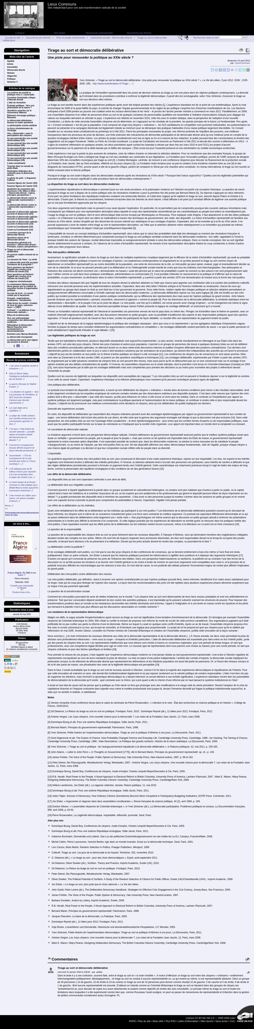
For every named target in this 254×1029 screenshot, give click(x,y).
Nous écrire (222, 1021)
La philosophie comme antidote (22, 126)
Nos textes (59, 33)
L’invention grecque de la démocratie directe (19, 234)
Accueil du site (12, 37)
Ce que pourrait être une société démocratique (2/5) (22, 154)
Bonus (8, 506)
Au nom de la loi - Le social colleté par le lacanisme (20, 294)
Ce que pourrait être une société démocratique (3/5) (22, 149)
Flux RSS (171, 1021)
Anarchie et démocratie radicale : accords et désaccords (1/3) (22, 223)
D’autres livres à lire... (21, 592)
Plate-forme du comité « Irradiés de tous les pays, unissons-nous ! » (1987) (22, 305)
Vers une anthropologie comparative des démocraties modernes (21, 320)
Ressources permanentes (99, 33)
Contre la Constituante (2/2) (20, 227)
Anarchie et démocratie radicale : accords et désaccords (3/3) (22, 213)
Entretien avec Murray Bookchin (22, 334)
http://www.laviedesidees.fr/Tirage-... (112, 83)
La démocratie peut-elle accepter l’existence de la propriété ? (22, 264)
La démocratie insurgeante (19, 337)
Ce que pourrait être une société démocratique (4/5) (22, 144)
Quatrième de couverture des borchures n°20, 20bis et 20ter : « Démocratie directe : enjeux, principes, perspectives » (22, 192)
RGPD (132, 1021)
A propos (19, 33)
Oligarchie (12, 76)
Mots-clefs (158, 1021)
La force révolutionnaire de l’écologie (20, 130)
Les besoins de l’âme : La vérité (22, 260)
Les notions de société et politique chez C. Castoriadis (20, 94)
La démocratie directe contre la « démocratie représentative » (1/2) (22, 207)
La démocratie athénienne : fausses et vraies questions (20, 122)
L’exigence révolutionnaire (19, 281)
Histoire (10, 73)
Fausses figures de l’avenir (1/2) (22, 186)
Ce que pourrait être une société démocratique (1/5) (22, 159)
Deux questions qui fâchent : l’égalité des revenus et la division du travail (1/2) (20, 276)
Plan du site (144, 1021)
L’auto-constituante (16, 163)
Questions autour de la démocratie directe (18, 239)
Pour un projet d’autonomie (70, 37)
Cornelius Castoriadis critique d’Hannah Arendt (21, 99)
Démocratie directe (16, 70)
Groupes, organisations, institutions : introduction (19, 299)
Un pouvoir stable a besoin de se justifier (22, 256)
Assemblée (12, 67)
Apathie (10, 61)
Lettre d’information (188, 1021)
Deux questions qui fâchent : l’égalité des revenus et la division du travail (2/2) (20, 270)
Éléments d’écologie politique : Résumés (21, 117)
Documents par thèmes (139, 33)
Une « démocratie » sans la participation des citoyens (20, 134)
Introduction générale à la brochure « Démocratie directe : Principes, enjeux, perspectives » (22, 245)
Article (10, 64)
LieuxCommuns (242, 63)
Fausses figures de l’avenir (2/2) (22, 183)
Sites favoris (206, 1021)
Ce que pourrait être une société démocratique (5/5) (22, 139)
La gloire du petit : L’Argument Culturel (21, 179)
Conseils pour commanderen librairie (22, 587)
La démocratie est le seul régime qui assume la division (22, 341)
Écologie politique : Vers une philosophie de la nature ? (20, 107)
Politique (11, 79)
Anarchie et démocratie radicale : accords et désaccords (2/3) (22, 218)
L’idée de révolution (16, 103)
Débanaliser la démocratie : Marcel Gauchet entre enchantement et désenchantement (20, 328)
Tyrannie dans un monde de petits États (20, 167)
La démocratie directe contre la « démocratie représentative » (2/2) (22, 200)
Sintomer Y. (12, 82)
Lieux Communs (62, 4)
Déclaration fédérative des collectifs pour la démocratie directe (20, 173)
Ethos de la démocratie (18, 315)
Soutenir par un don (244, 1015)
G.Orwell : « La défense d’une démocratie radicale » (21, 311)
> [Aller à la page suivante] (28, 346)
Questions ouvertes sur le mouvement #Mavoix (19, 112)
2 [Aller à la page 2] (22, 346)
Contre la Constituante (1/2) (20, 230)
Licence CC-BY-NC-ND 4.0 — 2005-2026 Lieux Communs (216, 1018)
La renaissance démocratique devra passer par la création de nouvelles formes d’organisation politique (22, 287)
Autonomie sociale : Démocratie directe (111, 37)
